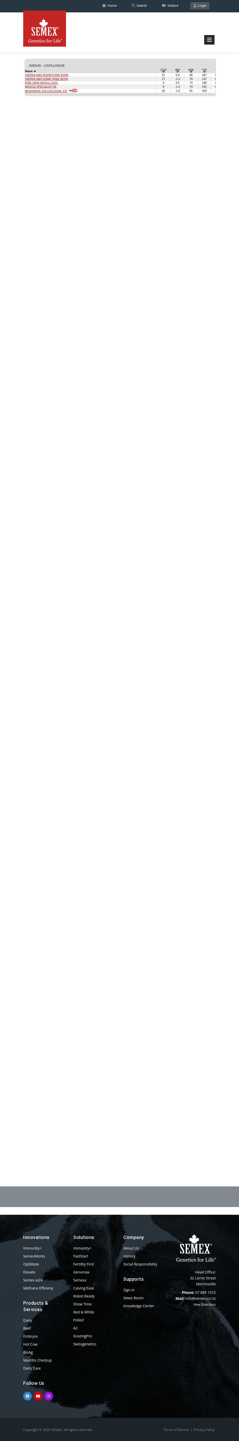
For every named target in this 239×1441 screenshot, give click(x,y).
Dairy (27, 1320)
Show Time (82, 1304)
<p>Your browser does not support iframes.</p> (119, 600)
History (129, 1256)
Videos (170, 6)
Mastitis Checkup (37, 1360)
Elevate (29, 1272)
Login (199, 6)
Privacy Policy (204, 1429)
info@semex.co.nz (200, 1298)
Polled (78, 1320)
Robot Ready (84, 1296)
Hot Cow (30, 1344)
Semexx (79, 1280)
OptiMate (31, 1264)
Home (109, 6)
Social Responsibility (140, 1264)
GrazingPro (82, 1336)
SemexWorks (34, 1256)
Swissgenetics (84, 1344)
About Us (131, 1248)
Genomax (81, 1272)
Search (139, 6)
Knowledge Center (138, 1305)
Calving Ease (83, 1288)
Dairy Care (32, 1368)
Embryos (30, 1336)
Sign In (129, 1289)
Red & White (83, 1312)
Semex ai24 (33, 1280)
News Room (133, 1297)
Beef (27, 1328)
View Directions (205, 1304)
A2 (75, 1328)
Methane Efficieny (38, 1288)
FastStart (80, 1256)
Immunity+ (32, 1248)
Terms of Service (176, 1429)
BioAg (28, 1352)
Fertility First (83, 1264)
